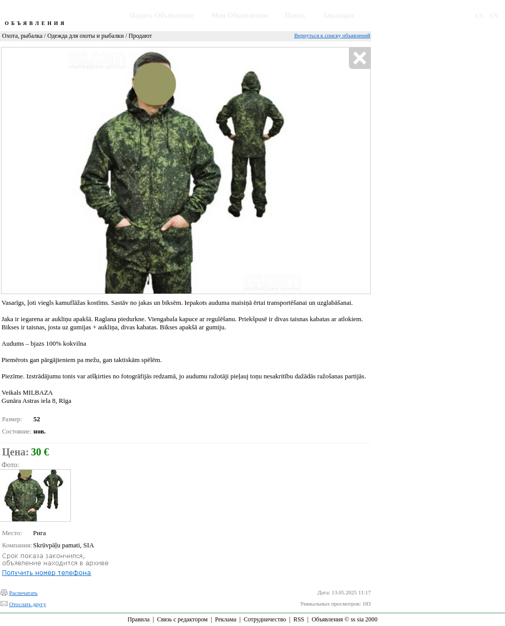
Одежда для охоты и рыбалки (85, 35)
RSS (298, 619)
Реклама (225, 619)
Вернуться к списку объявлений (332, 35)
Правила (138, 619)
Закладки (338, 15)
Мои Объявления (239, 15)
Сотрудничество (265, 619)
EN (493, 15)
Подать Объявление (162, 15)
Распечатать (23, 593)
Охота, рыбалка (22, 35)
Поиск (295, 15)
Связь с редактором (182, 619)
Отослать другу (27, 604)
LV (479, 15)
